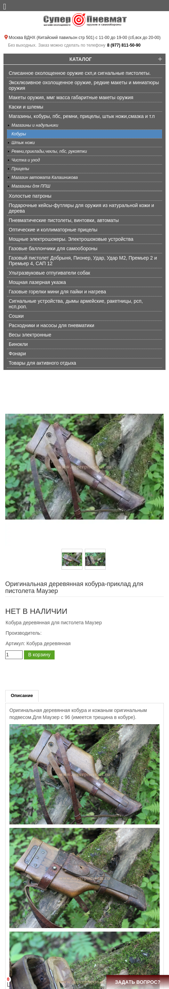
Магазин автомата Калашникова (44, 177)
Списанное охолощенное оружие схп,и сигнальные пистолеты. (80, 73)
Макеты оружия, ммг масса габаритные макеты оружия (71, 97)
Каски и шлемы (26, 107)
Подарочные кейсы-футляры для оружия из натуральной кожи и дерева (81, 208)
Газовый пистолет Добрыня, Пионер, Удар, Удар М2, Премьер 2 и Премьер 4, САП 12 (83, 260)
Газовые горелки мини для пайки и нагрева (57, 291)
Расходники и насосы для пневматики (51, 325)
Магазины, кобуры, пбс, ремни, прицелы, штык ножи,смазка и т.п (82, 116)
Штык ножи (23, 142)
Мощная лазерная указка (37, 282)
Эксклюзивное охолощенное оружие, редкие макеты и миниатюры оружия (84, 85)
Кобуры (18, 134)
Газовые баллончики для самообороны (53, 248)
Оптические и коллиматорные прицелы (53, 229)
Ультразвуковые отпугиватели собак (49, 273)
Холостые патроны (30, 196)
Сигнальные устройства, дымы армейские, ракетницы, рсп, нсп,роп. (76, 303)
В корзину (39, 654)
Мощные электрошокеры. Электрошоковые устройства (71, 239)
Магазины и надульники (34, 125)
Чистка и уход (25, 160)
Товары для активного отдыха (42, 363)
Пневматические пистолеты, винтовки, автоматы (64, 220)
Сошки (16, 316)
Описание (22, 695)
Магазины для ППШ (30, 186)
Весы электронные (30, 335)
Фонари (17, 353)
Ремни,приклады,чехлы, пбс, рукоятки (49, 151)
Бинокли (18, 344)
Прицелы (20, 168)
